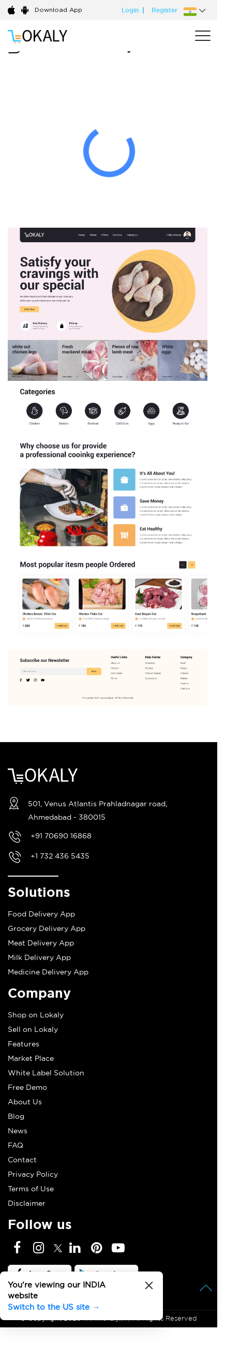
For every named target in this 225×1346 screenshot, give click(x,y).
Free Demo (27, 1087)
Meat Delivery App (41, 943)
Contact (22, 1160)
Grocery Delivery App (46, 928)
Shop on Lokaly (36, 1015)
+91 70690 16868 (61, 836)
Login (130, 10)
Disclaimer (27, 1203)
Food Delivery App (41, 914)
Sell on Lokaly (33, 1029)
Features (23, 1044)
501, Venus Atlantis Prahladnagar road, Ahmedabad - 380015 (97, 810)
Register (164, 10)
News (17, 1131)
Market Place (31, 1058)
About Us (25, 1102)
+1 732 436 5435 (60, 856)
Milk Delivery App (39, 957)
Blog (16, 1116)
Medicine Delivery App (48, 972)
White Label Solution (46, 1073)
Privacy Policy (33, 1174)
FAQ (15, 1145)
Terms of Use (31, 1189)
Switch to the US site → (54, 1307)
